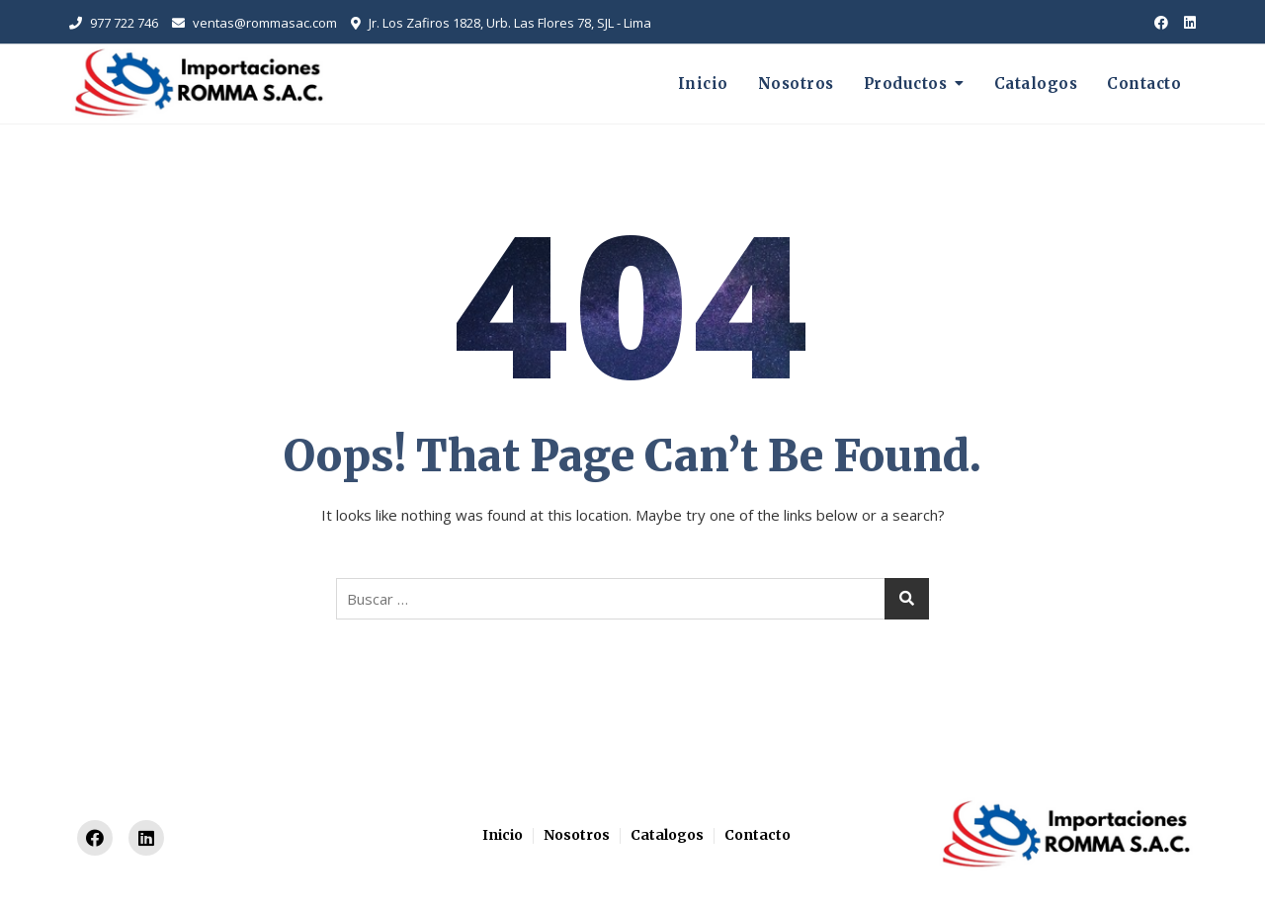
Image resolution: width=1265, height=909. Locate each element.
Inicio (703, 83)
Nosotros (796, 83)
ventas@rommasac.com (254, 23)
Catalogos (1036, 83)
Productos (906, 83)
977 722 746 (113, 23)
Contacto (1144, 83)
